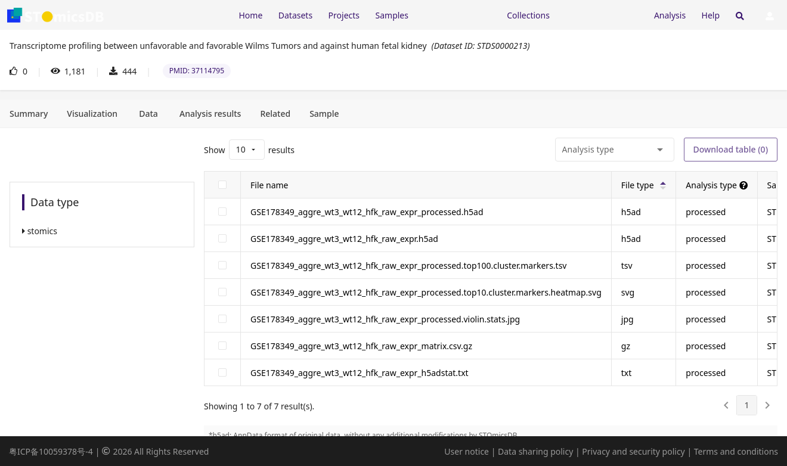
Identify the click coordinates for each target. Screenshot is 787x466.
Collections (528, 15)
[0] (726, 405)
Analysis (670, 15)
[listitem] (102, 231)
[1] (746, 405)
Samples (392, 15)
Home (250, 15)
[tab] (28, 114)
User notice (466, 451)
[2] (767, 405)
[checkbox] (222, 184)
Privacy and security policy (633, 451)
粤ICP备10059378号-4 (51, 451)
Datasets (295, 15)
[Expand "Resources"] (457, 15)
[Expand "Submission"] (601, 15)
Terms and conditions (736, 451)
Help (711, 15)
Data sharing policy (535, 451)
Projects (344, 15)
